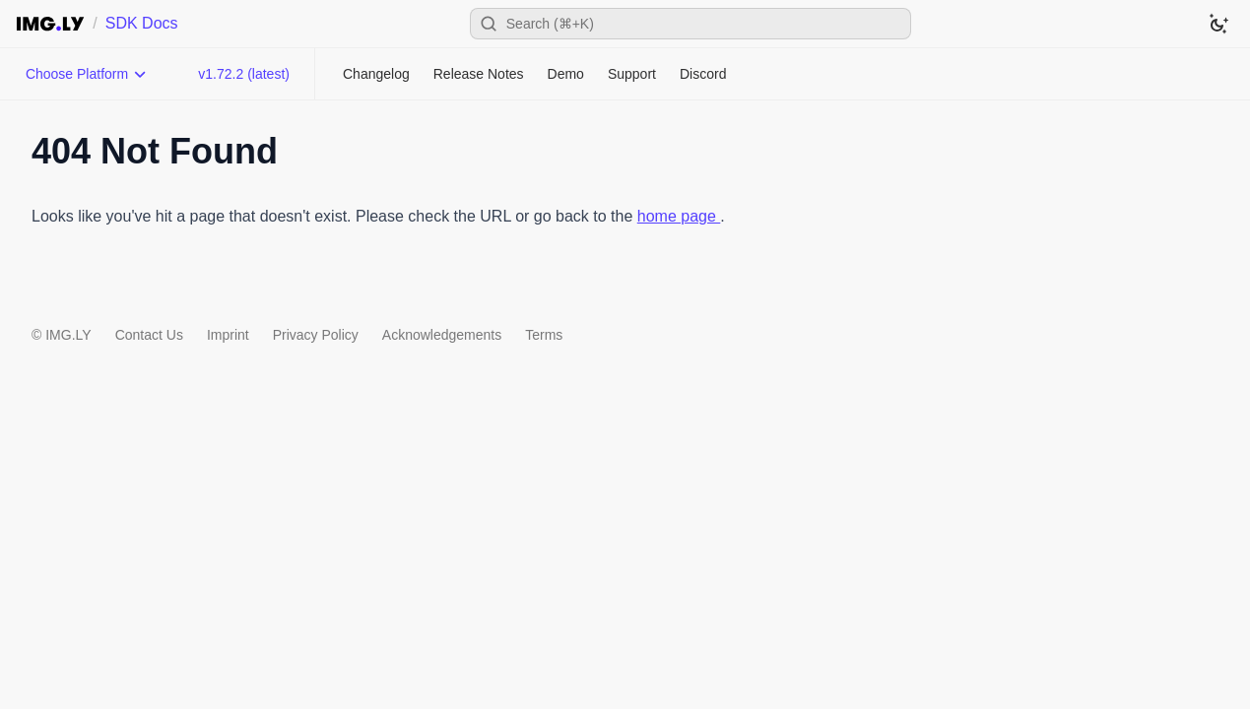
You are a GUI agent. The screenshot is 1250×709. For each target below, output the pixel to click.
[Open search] (690, 23)
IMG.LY (68, 335)
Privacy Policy (316, 335)
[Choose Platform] (86, 73)
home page (679, 216)
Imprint (228, 335)
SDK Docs (141, 23)
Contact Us (149, 335)
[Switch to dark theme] (1218, 23)
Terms (543, 335)
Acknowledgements (441, 335)
